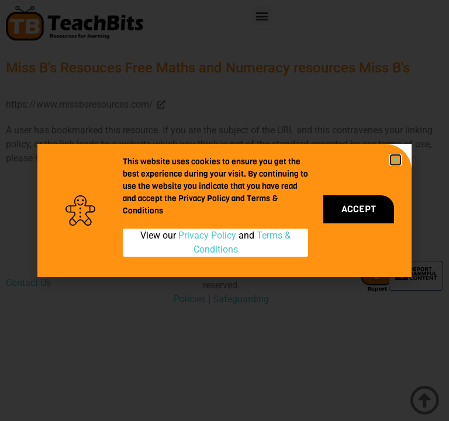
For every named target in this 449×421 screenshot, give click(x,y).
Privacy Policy (207, 235)
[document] (224, 210)
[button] (395, 160)
